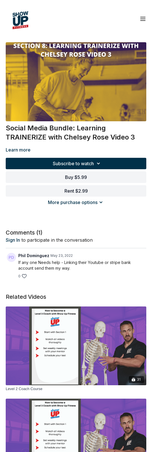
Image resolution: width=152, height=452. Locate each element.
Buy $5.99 (76, 177)
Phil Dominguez (33, 255)
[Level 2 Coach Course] (76, 389)
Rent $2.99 (76, 191)
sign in (13, 240)
